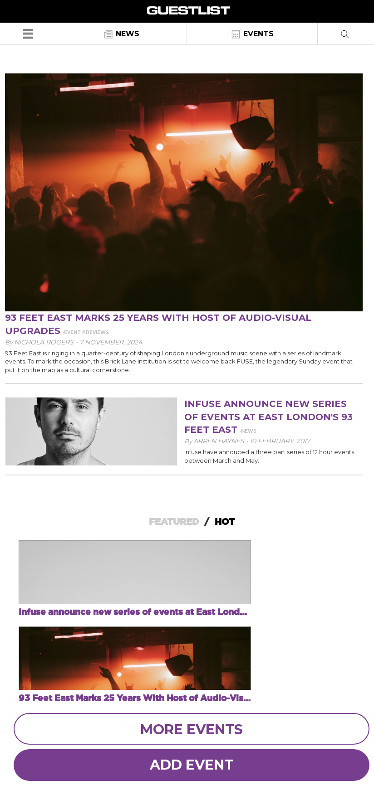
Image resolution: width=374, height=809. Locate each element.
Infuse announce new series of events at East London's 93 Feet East (268, 416)
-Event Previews (85, 332)
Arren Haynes (219, 441)
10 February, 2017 (280, 441)
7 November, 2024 (110, 342)
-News (247, 431)
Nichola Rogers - (46, 342)
